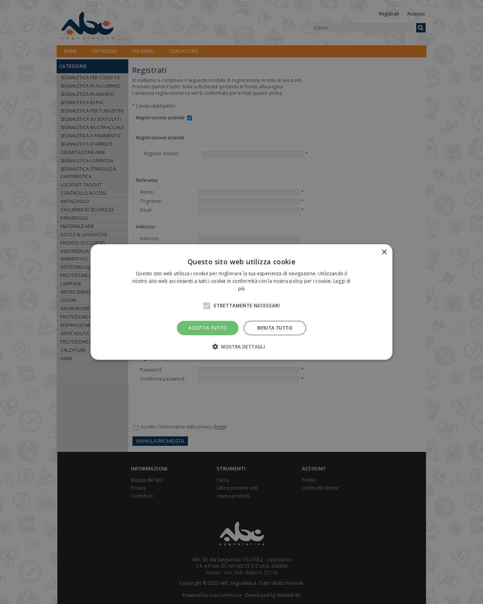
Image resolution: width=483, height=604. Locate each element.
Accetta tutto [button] (207, 328)
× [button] (384, 252)
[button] (241, 346)
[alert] (241, 302)
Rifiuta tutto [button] (274, 328)
